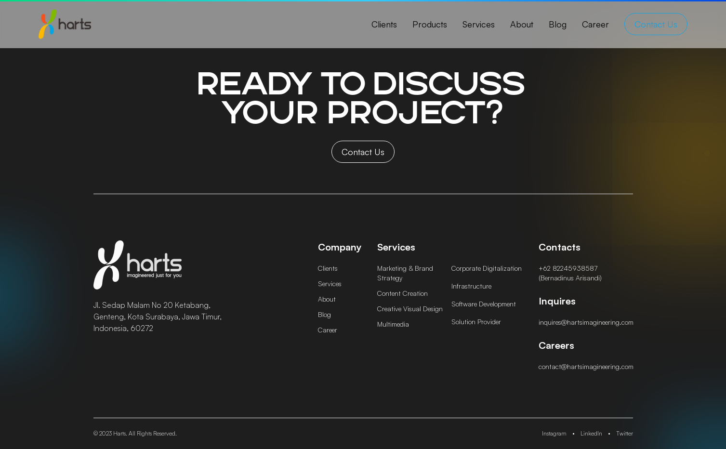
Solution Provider (476, 321)
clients (384, 24)
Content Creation (402, 293)
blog (558, 24)
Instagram (554, 433)
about (521, 24)
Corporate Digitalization (486, 268)
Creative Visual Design (410, 308)
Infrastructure (471, 286)
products (429, 24)
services (478, 24)
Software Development (483, 304)
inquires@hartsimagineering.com (586, 322)
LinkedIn (591, 433)
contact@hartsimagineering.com (586, 366)
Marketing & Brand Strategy (405, 273)
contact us (655, 24)
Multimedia (393, 324)
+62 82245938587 (568, 268)
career (595, 24)
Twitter (624, 433)
